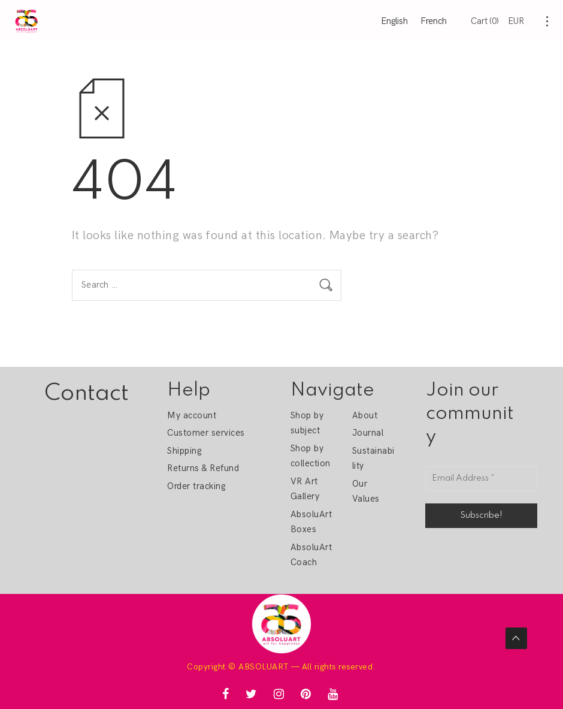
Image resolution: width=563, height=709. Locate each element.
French (433, 21)
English (394, 21)
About (364, 415)
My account (191, 415)
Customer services (205, 432)
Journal (367, 432)
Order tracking (196, 486)
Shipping (184, 450)
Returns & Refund (203, 468)
